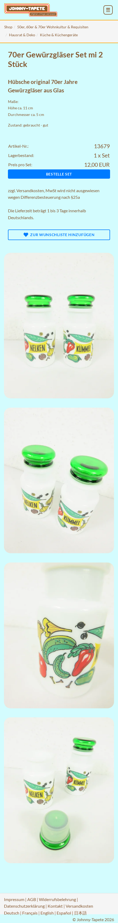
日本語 (80, 912)
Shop (8, 27)
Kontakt (55, 905)
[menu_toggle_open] (108, 10)
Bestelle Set (59, 174)
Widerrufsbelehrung (57, 899)
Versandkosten (30, 190)
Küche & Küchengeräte (59, 35)
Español (64, 912)
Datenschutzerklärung (24, 905)
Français (30, 912)
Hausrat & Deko (22, 35)
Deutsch (11, 912)
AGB (31, 899)
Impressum (14, 899)
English (47, 912)
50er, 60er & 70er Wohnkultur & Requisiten (52, 27)
